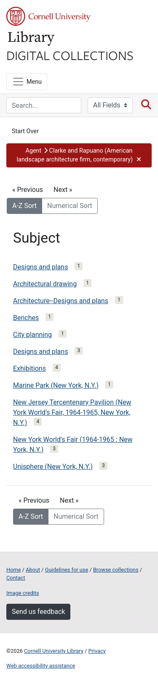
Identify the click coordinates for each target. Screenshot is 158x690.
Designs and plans (40, 267)
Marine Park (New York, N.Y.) (56, 385)
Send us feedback (38, 612)
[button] (79, 155)
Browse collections (116, 570)
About (33, 570)
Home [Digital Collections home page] (13, 570)
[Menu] (26, 81)
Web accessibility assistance (40, 666)
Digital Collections (70, 55)
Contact (15, 578)
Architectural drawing (45, 284)
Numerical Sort (69, 206)
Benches (26, 318)
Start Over (25, 131)
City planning (32, 335)
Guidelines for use (66, 570)
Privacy (96, 651)
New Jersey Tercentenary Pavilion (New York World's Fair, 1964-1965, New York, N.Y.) (72, 412)
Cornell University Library (53, 651)
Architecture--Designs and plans (60, 301)
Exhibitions (29, 368)
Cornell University (48, 16)
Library (31, 38)
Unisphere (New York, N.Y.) (53, 467)
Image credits (22, 593)
